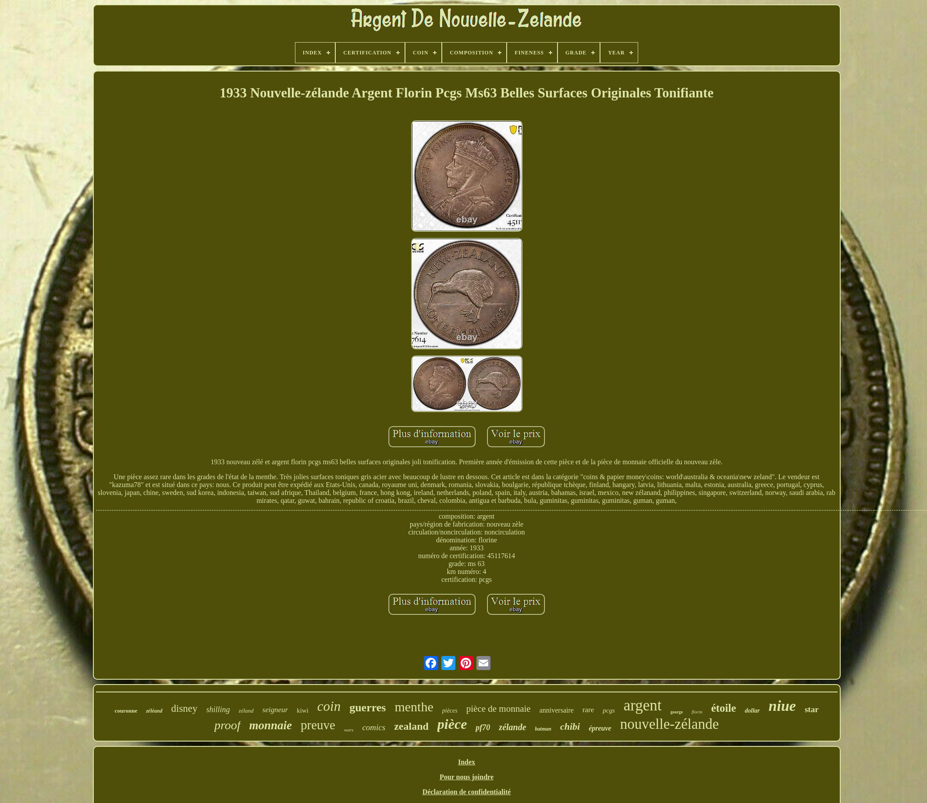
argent (643, 705)
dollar (752, 710)
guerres (367, 707)
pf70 (483, 727)
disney (184, 708)
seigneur (275, 710)
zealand (411, 726)
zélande (512, 727)
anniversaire (557, 710)
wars (348, 729)
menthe (413, 706)
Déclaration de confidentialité (467, 792)
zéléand (154, 711)
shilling (218, 709)
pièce (452, 724)
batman (543, 729)
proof (227, 725)
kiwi (303, 710)
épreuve (600, 728)
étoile (723, 708)
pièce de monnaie (498, 708)
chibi (570, 726)
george (677, 712)
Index (466, 762)
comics (373, 727)
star (812, 709)
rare (588, 710)
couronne (125, 710)
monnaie (270, 725)
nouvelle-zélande (669, 724)
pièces (450, 710)
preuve (318, 725)
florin (697, 711)
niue (782, 706)
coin (329, 706)
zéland (246, 710)
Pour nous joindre (467, 777)
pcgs (609, 710)
